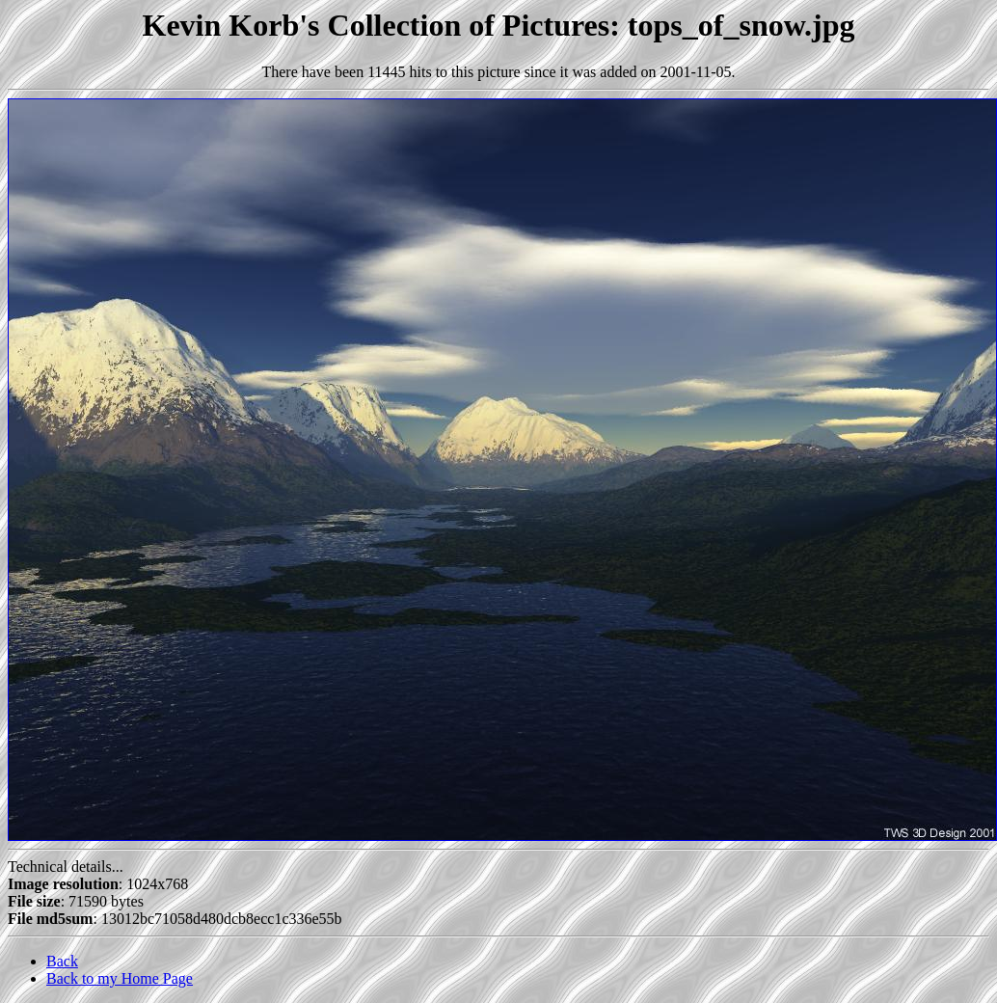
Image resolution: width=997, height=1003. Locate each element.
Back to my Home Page (119, 978)
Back (62, 961)
